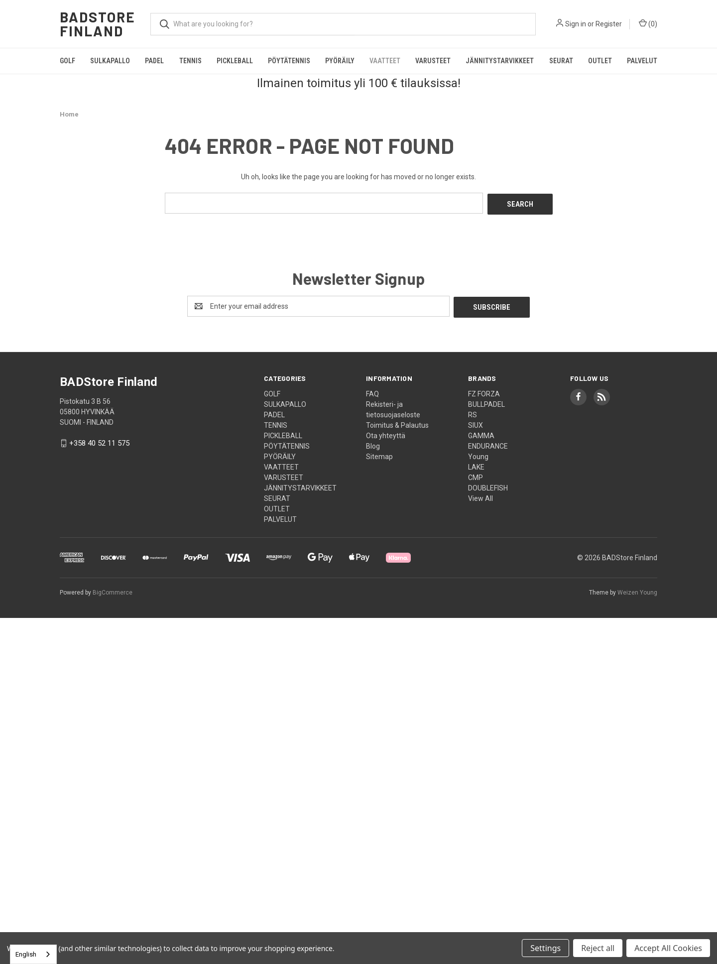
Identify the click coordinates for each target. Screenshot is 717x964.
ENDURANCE (488, 444)
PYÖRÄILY (340, 61)
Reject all (597, 948)
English (25, 954)
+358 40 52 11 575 (99, 441)
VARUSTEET (433, 61)
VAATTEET (384, 61)
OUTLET (600, 61)
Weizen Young (637, 590)
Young (478, 454)
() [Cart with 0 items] (648, 23)
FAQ (372, 391)
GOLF (67, 61)
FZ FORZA (484, 391)
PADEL (154, 61)
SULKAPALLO (110, 61)
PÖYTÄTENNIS (289, 61)
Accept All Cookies (668, 948)
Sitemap (379, 454)
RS (472, 412)
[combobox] (33, 954)
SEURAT (561, 61)
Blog (373, 444)
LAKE (476, 465)
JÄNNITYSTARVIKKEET (500, 61)
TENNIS (190, 61)
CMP (475, 475)
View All (480, 496)
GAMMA (481, 433)
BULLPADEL (486, 402)
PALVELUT (642, 61)
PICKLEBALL (235, 61)
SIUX (475, 423)
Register (609, 24)
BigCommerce (112, 590)
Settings (545, 948)
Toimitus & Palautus (397, 423)
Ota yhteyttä (385, 433)
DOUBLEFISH (488, 485)
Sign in (575, 24)
